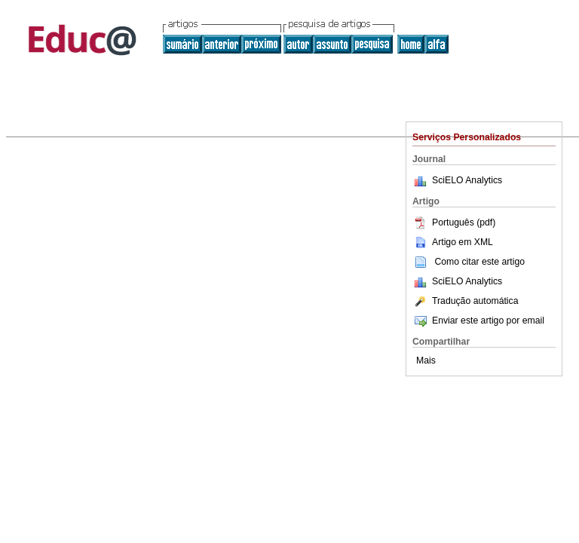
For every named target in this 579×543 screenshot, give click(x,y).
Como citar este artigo (479, 261)
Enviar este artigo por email (478, 320)
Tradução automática (465, 301)
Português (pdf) (453, 222)
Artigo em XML (452, 242)
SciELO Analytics (467, 180)
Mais (426, 360)
